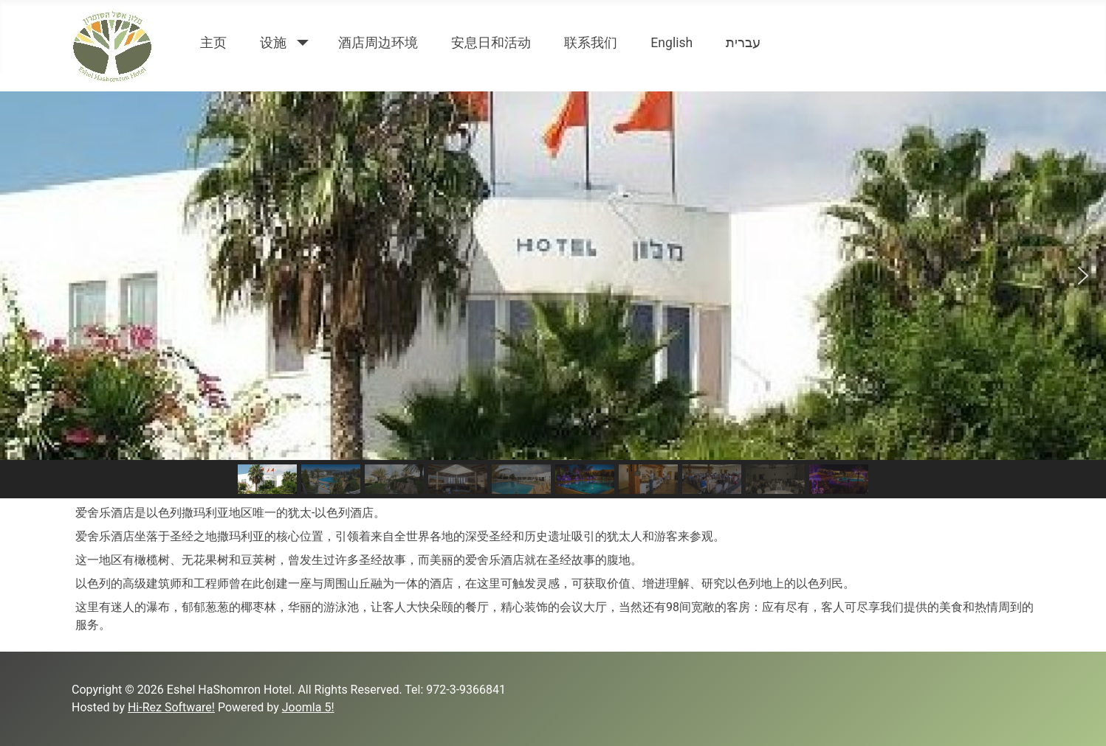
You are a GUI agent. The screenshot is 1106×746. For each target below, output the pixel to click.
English (671, 42)
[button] (23, 275)
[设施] (299, 43)
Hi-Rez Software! (171, 707)
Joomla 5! (308, 707)
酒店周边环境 (378, 42)
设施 (273, 42)
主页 (213, 42)
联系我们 (590, 42)
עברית (743, 42)
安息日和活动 (491, 42)
